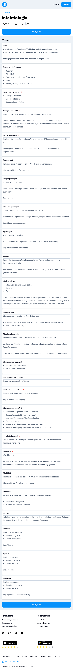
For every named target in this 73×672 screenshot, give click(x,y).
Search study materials (10, 620)
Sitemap (57, 656)
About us (33, 656)
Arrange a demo (42, 626)
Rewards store (7, 623)
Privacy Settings (45, 656)
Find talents (40, 620)
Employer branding (43, 623)
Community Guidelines (9, 626)
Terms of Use (6, 656)
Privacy (16, 656)
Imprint (24, 656)
